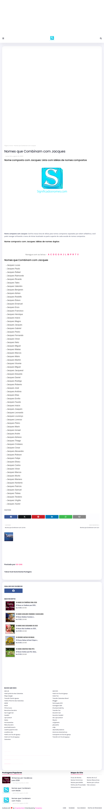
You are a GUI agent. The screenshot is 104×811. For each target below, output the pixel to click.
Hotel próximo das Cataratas (13, 693)
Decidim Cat (57, 713)
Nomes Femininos (77, 780)
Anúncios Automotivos (60, 732)
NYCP (6, 705)
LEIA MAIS (24, 608)
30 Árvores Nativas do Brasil (25, 637)
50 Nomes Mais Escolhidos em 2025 (27, 625)
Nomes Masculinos (93, 780)
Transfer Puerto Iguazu (11, 698)
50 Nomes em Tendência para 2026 (26, 602)
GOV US (6, 691)
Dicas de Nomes (76, 777)
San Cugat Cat (9, 713)
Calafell (6, 715)
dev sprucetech (58, 717)
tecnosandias (8, 722)
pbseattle (56, 725)
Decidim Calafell (58, 715)
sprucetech (8, 717)
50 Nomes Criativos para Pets (25, 649)
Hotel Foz (56, 696)
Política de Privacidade (78, 785)
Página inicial (8, 145)
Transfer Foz (56, 710)
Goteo (6, 720)
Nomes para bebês (77, 782)
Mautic (55, 720)
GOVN (6, 703)
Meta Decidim (9, 725)
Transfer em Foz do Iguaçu (61, 737)
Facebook (72, 808)
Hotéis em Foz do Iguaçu (12, 734)
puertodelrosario (9, 727)
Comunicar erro (76, 787)
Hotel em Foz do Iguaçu (60, 693)
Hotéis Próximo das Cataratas (14, 701)
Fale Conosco (81, 808)
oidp (54, 727)
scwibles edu (8, 732)
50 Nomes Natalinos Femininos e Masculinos (29, 614)
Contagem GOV (57, 705)
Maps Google (8, 696)
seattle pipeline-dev (11, 729)
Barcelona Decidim (10, 710)
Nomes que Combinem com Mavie (21, 789)
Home (64, 808)
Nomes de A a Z (92, 777)
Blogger (55, 701)
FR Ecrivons (8, 708)
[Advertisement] (52, 18)
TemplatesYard (19, 808)
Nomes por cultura (93, 782)
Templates (38, 808)
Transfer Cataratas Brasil (61, 698)
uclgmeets (56, 722)
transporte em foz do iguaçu (62, 734)
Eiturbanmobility (58, 708)
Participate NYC (58, 703)
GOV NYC (55, 691)
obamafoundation (58, 729)
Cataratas (7, 739)
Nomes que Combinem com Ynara (21, 799)
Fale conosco (91, 785)
